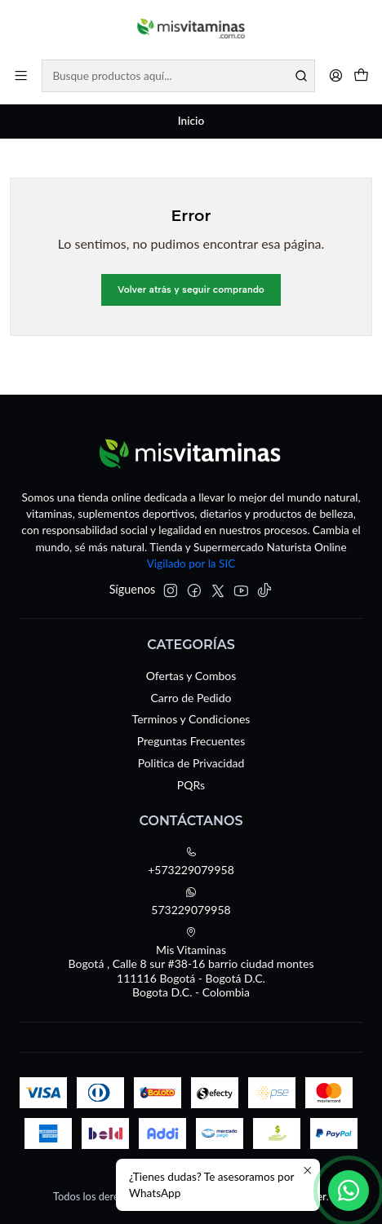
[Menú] (21, 75)
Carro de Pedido (191, 698)
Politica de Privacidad (191, 763)
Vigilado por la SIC (191, 563)
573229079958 (190, 901)
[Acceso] (336, 75)
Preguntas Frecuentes (191, 741)
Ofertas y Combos (191, 676)
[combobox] (178, 76)
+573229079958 (191, 861)
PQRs (191, 785)
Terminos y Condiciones (191, 719)
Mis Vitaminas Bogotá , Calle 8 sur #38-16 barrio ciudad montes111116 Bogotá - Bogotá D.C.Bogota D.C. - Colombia (191, 963)
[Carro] (361, 75)
